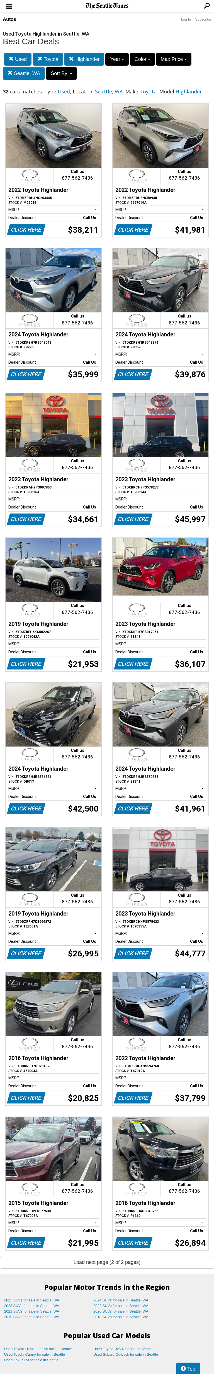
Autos (9, 19)
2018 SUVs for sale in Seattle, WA (121, 1317)
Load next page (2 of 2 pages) (107, 1262)
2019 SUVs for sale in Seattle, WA (31, 1317)
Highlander (84, 59)
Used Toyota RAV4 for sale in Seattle (123, 1349)
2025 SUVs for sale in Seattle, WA (31, 1300)
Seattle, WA (24, 73)
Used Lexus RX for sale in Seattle (31, 1360)
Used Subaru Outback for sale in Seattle (125, 1354)
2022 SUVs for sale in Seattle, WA (121, 1306)
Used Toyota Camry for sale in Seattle (34, 1354)
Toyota (48, 59)
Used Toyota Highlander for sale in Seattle (38, 1349)
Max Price (174, 59)
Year (117, 59)
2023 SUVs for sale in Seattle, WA (31, 1306)
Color (142, 59)
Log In (186, 19)
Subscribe (203, 19)
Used (18, 59)
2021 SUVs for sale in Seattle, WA (31, 1311)
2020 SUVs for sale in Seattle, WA (121, 1311)
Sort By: (61, 73)
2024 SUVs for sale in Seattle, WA (121, 1300)
